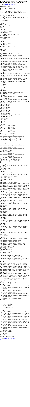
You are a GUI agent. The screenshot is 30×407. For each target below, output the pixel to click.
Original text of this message (4, 405)
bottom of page (6, 4)
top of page (5, 404)
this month (15, 4)
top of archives (11, 4)
